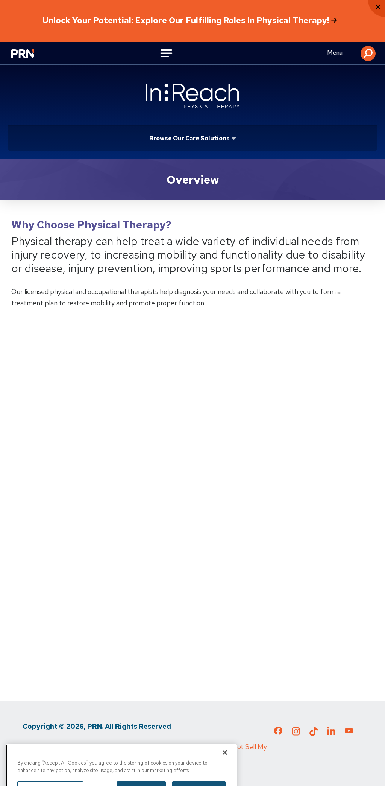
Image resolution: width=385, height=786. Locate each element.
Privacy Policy (43, 746)
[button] (368, 53)
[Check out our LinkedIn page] (331, 733)
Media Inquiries (147, 746)
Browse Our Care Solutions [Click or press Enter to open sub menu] (189, 138)
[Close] (225, 776)
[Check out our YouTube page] (349, 732)
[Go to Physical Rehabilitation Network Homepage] (26, 54)
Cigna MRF (195, 746)
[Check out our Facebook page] (278, 732)
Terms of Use (94, 746)
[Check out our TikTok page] (313, 733)
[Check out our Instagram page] (296, 733)
